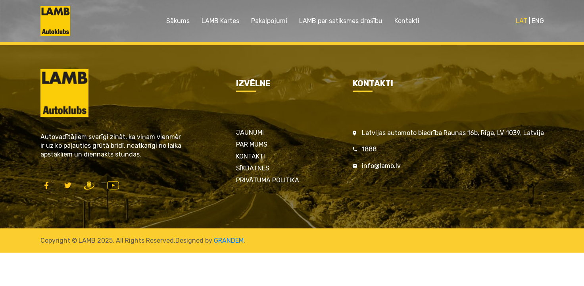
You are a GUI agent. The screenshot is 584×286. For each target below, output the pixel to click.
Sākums (178, 21)
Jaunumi (250, 132)
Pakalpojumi (269, 21)
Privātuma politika (267, 180)
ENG (538, 21)
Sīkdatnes (252, 168)
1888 (369, 149)
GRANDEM (229, 240)
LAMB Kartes (220, 21)
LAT (521, 21)
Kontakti (406, 21)
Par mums (251, 144)
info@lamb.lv (381, 166)
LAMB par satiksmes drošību (340, 21)
